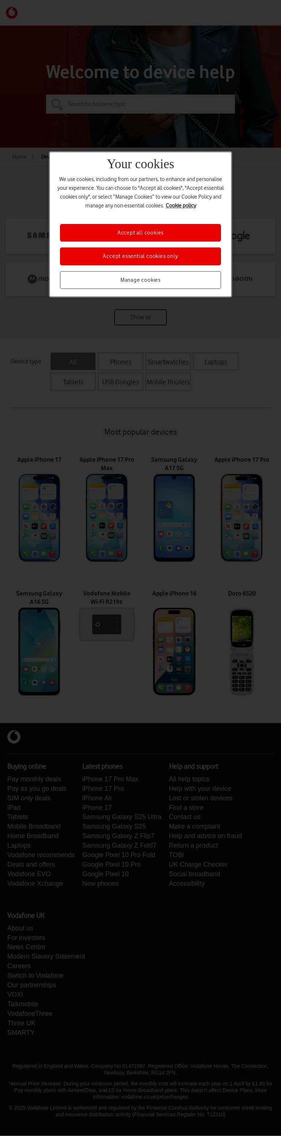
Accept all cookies (140, 232)
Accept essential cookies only (140, 256)
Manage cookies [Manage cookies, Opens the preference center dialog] (140, 280)
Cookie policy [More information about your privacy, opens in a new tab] (181, 205)
